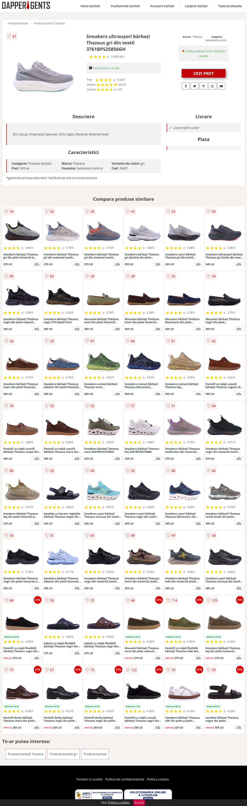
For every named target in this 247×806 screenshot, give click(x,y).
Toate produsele (230, 6)
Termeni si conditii (89, 779)
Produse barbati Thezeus (49, 23)
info (36, 264)
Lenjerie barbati (196, 6)
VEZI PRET (203, 73)
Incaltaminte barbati (125, 6)
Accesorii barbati (162, 6)
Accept (139, 802)
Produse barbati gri (63, 754)
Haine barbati (90, 6)
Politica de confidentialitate (124, 779)
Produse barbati (18, 23)
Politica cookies (158, 779)
